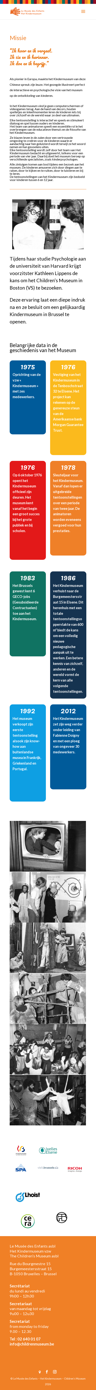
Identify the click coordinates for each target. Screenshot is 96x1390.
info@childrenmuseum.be (32, 1344)
